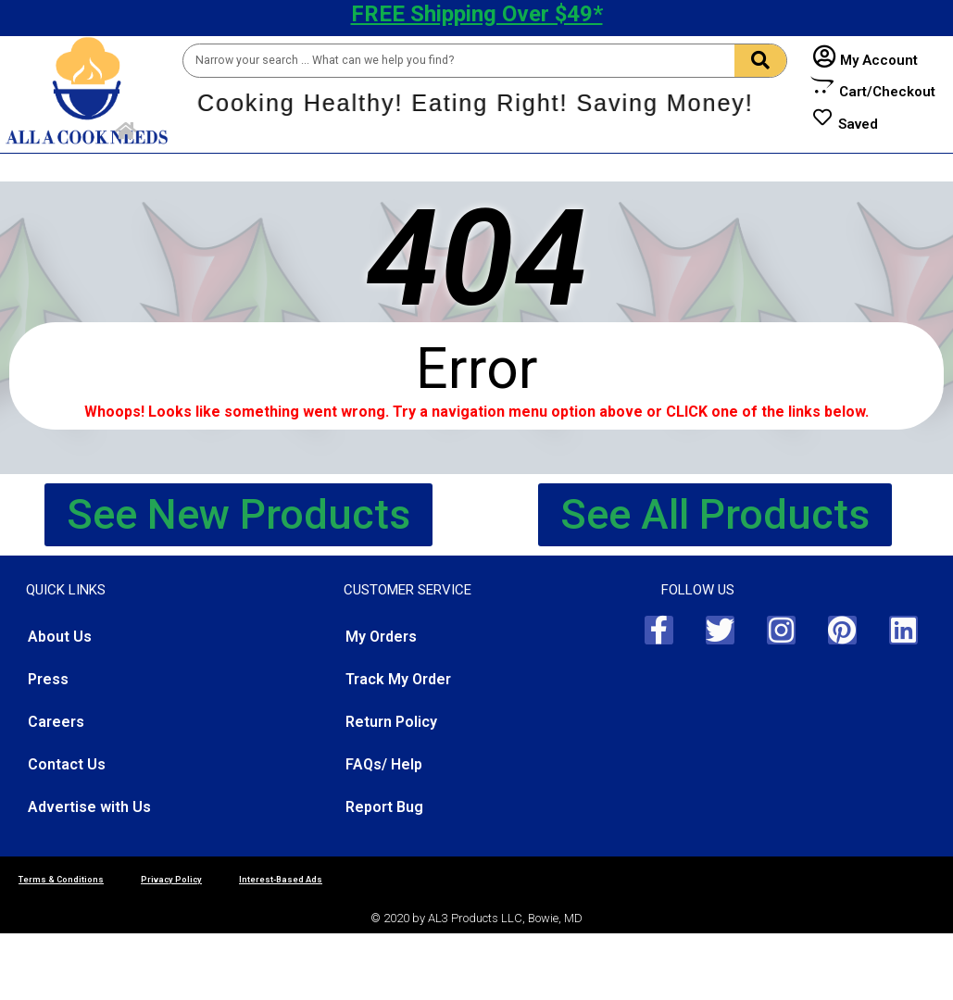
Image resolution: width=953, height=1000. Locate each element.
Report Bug (384, 807)
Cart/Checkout (887, 91)
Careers (56, 722)
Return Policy (391, 722)
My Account (879, 60)
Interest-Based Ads (280, 879)
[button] (238, 515)
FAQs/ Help (383, 764)
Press (48, 679)
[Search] (760, 60)
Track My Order (398, 679)
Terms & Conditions (61, 879)
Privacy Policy (171, 879)
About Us (60, 636)
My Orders (381, 636)
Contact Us (67, 764)
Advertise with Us (89, 807)
